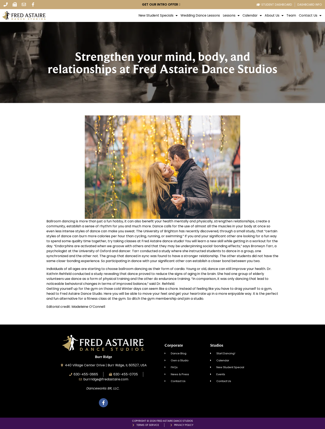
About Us (274, 15)
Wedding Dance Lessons (200, 15)
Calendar (252, 15)
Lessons (231, 15)
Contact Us (310, 15)
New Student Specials (158, 15)
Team (291, 15)
